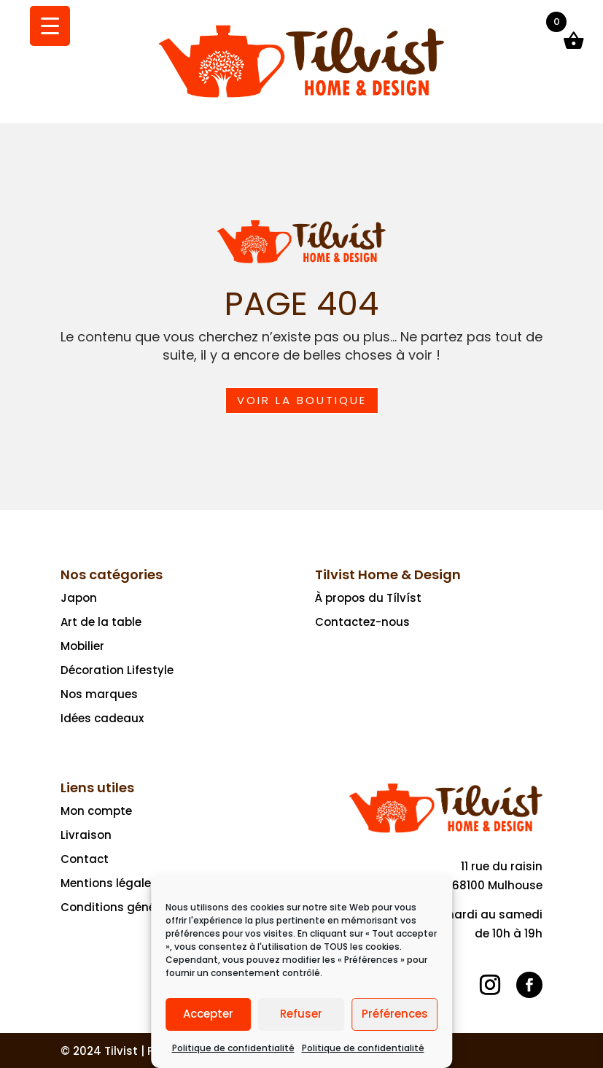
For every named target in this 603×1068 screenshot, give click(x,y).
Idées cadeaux (102, 718)
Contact (85, 859)
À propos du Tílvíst (368, 597)
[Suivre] (490, 984)
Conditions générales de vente (148, 907)
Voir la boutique (302, 400)
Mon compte (96, 811)
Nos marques (99, 694)
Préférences (395, 1013)
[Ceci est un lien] (301, 97)
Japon (79, 597)
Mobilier (82, 646)
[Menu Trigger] (50, 26)
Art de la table (101, 622)
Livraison (86, 835)
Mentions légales (109, 883)
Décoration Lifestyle (117, 670)
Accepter (208, 1013)
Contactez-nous (362, 622)
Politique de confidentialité (233, 1048)
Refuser (301, 1013)
